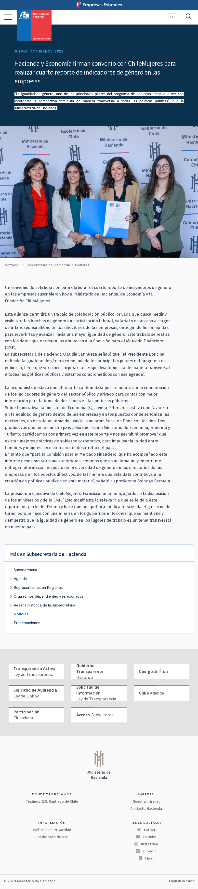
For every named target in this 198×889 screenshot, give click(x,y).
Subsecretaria (25, 569)
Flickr (146, 858)
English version (181, 881)
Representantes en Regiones (38, 587)
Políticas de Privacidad (52, 830)
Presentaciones (27, 622)
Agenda (20, 578)
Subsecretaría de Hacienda (46, 265)
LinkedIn (146, 851)
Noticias (82, 265)
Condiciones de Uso (51, 837)
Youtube (146, 837)
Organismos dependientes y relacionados (49, 596)
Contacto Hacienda (146, 808)
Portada (11, 265)
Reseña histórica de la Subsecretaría (44, 605)
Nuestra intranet (146, 801)
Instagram (146, 844)
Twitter (146, 830)
